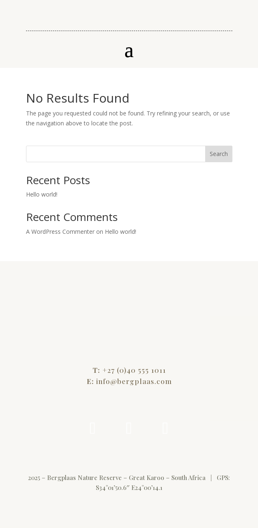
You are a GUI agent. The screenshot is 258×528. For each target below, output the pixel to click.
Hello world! (41, 194)
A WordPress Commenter (60, 231)
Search (219, 154)
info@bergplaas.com (134, 381)
